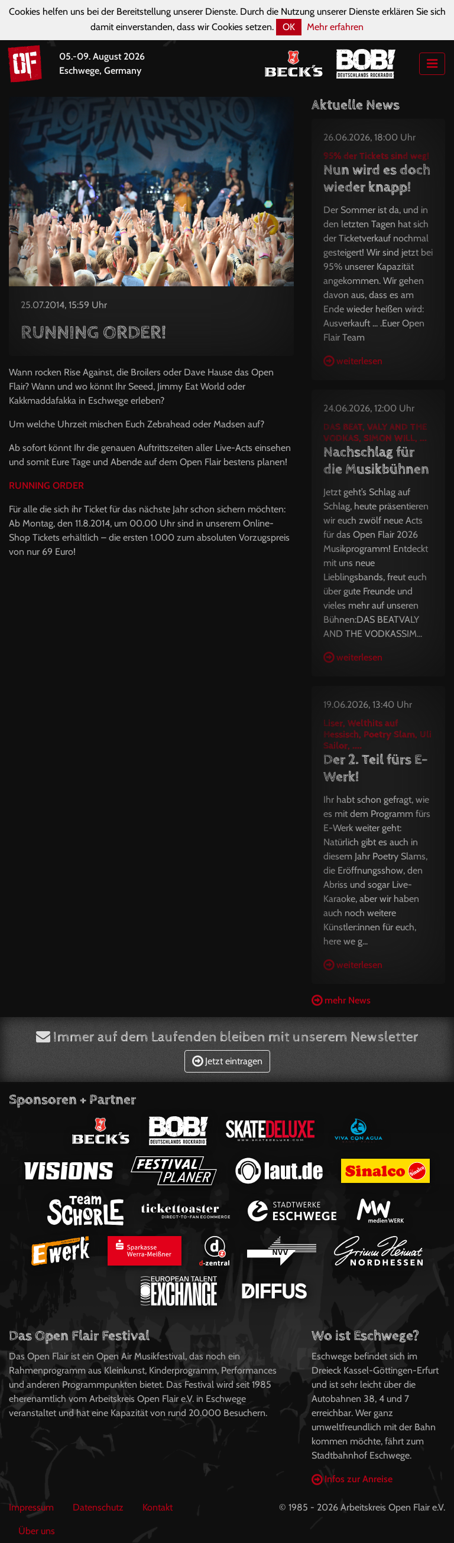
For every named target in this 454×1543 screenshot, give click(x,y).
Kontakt (157, 1507)
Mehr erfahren (335, 26)
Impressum (31, 1507)
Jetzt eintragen (227, 1061)
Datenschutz (98, 1507)
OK (289, 26)
